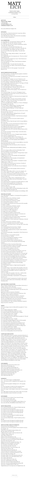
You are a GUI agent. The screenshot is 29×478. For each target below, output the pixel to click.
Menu (14, 17)
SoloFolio (16, 476)
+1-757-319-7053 (14, 14)
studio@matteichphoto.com (14, 12)
